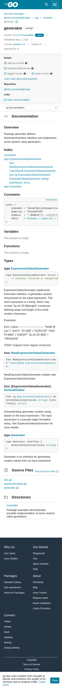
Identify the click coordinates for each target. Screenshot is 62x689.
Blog (35, 587)
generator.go (11, 487)
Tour (35, 558)
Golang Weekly (12, 647)
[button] (5, 63)
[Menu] (31, 107)
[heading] (14, 4)
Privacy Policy (31, 669)
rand (13, 363)
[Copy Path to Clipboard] (16, 21)
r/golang (8, 637)
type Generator (13, 186)
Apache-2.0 (19, 44)
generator (9, 21)
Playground (39, 553)
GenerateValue (14, 390)
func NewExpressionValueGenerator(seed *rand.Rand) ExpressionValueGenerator (32, 167)
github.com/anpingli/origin (17, 17)
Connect (9, 615)
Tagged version (15, 73)
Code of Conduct (41, 608)
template (47, 17)
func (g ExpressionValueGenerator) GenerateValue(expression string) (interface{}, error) (30, 178)
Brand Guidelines (42, 603)
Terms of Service (31, 664)
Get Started (40, 547)
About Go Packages (14, 592)
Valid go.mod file (15, 63)
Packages (10, 576)
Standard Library (12, 582)
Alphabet (32, 218)
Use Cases (9, 553)
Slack (7, 632)
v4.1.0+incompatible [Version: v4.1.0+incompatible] (19, 35)
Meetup (8, 642)
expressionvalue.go (15, 483)
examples (12, 505)
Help (35, 569)
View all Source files (45, 471)
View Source (51, 200)
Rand (19, 363)
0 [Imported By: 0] (11, 49)
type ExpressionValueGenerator (22, 159)
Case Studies (11, 558)
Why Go (9, 547)
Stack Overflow (40, 564)
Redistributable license (19, 68)
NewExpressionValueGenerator (33, 353)
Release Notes (40, 598)
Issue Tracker (40, 592)
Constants (10, 155)
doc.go (8, 479)
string (42, 400)
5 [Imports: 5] (36, 44)
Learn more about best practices (20, 79)
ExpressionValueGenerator (30, 268)
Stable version (42, 73)
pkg (37, 17)
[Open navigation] (54, 4)
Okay (55, 680)
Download (38, 582)
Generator (18, 435)
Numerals (47, 218)
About (37, 576)
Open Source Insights (16, 99)
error (21, 403)
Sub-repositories (12, 587)
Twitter (7, 621)
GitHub (7, 626)
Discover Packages (14, 13)
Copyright (32, 660)
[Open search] (46, 4)
